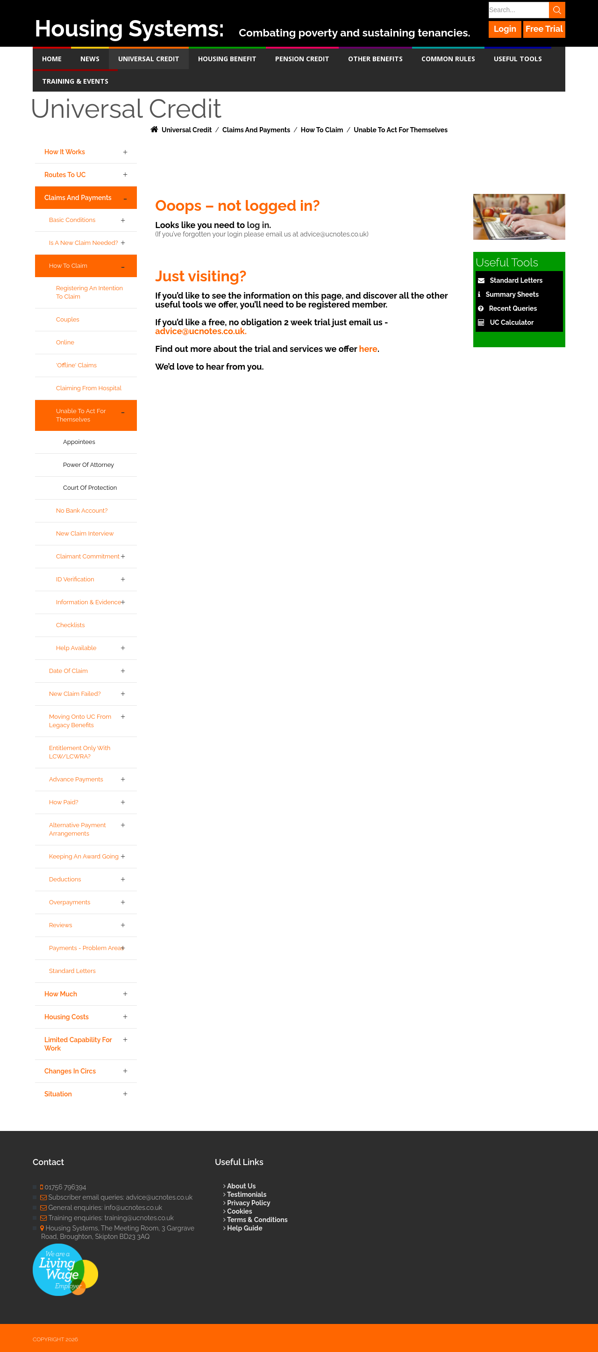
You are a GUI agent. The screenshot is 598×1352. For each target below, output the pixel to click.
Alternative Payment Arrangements (77, 829)
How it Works (64, 152)
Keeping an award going (84, 856)
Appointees (79, 441)
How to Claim (68, 265)
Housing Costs (66, 1017)
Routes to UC (64, 175)
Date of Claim (68, 670)
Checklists (70, 625)
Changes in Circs (70, 1071)
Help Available (76, 647)
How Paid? (63, 802)
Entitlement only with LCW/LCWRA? (79, 752)
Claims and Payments (78, 197)
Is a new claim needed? (83, 242)
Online (65, 342)
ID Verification (75, 579)
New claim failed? (75, 693)
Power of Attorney (88, 464)
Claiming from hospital (88, 388)
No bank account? (81, 510)
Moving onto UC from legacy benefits (80, 721)
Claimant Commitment (88, 556)
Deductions (65, 879)
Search (557, 10)
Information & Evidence (88, 602)
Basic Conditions (72, 219)
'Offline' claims (76, 365)
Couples (67, 319)
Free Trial (544, 29)
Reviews (60, 925)
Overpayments (69, 902)
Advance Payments (76, 779)
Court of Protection (90, 487)
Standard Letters (72, 970)
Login (505, 29)
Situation (58, 1094)
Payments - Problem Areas (86, 947)
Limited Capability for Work (78, 1044)
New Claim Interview (85, 533)
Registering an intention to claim (89, 292)
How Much (60, 994)
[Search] (526, 10)
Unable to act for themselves (81, 415)
